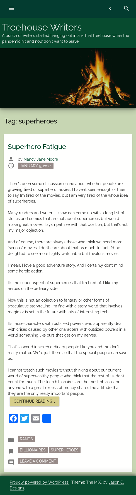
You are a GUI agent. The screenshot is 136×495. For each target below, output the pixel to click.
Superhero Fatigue (37, 147)
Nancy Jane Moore (41, 159)
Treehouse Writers (42, 27)
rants (26, 439)
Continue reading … (36, 402)
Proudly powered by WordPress (39, 482)
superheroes (65, 450)
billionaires (33, 450)
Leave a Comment (39, 460)
